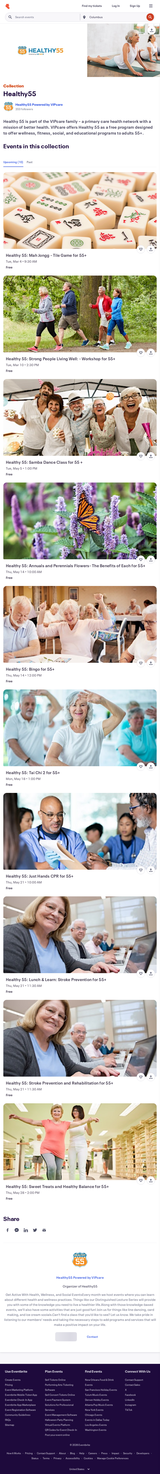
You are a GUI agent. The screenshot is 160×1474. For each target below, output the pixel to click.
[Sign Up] (134, 6)
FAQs (8, 1419)
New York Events (94, 1409)
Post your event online (57, 1434)
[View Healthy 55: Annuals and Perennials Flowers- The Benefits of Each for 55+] (80, 521)
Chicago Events (93, 1414)
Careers (92, 1453)
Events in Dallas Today (97, 1419)
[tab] (14, 162)
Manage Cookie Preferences (113, 1458)
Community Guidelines (17, 1414)
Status (35, 1458)
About (62, 1453)
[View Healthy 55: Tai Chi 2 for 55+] (80, 727)
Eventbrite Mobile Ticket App (21, 1394)
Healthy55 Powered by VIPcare (39, 104)
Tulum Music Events (96, 1394)
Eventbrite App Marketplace (20, 1404)
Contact (92, 1337)
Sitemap (9, 1424)
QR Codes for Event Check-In (61, 1429)
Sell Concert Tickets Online (60, 1394)
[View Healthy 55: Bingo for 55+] (80, 624)
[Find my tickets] (92, 6)
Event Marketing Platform (19, 1389)
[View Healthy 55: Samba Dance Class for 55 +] (80, 417)
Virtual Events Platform (57, 1424)
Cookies (88, 1458)
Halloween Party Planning (59, 1419)
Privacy (57, 1458)
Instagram (130, 1404)
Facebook (130, 1394)
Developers (142, 1453)
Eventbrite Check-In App (18, 1399)
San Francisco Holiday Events (101, 1389)
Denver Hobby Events (97, 1399)
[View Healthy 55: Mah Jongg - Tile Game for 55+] (80, 210)
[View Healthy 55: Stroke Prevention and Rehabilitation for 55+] (80, 1038)
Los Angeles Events (96, 1424)
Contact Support (134, 1379)
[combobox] (116, 17)
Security (127, 1453)
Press (104, 1453)
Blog (72, 1453)
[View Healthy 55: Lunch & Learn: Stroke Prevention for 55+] (80, 934)
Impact (115, 1453)
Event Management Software (61, 1414)
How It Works (14, 1453)
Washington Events (95, 1429)
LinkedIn (130, 1399)
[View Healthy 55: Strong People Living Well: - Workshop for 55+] (80, 314)
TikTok (128, 1409)
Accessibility (73, 1458)
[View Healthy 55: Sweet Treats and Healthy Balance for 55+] (80, 1141)
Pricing (9, 1384)
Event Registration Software (20, 1409)
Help (81, 1453)
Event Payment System (57, 1399)
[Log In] (116, 6)
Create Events (13, 1379)
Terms (46, 1458)
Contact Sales (132, 1384)
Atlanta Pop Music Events (99, 1404)
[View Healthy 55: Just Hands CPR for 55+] (80, 831)
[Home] (7, 6)
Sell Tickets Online (55, 1379)
